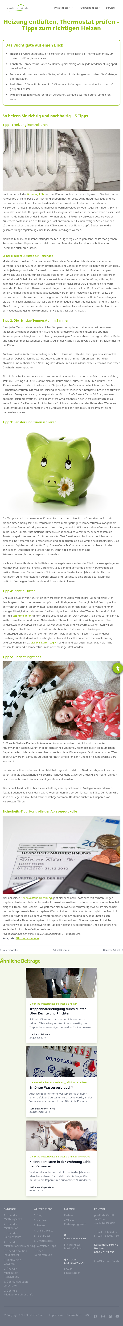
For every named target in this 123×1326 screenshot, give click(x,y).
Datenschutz (74, 1315)
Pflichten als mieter (27, 938)
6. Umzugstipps (43, 1241)
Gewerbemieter (89, 7)
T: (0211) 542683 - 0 (105, 1232)
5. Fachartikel (42, 1235)
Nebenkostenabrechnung (36, 898)
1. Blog (38, 1215)
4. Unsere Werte (43, 1230)
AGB (87, 1315)
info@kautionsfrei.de (106, 1261)
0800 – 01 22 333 (104, 1252)
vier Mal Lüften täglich (44, 642)
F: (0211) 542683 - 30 (106, 1235)
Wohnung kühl (36, 194)
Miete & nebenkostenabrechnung (47, 1082)
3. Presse (39, 1225)
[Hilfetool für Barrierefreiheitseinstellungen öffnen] (117, 668)
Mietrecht (34, 1003)
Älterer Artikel (9, 949)
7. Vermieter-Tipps (45, 1246)
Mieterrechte (48, 1003)
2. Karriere (40, 1220)
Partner (68, 1215)
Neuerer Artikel (113, 949)
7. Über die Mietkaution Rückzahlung (11, 1272)
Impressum (56, 1315)
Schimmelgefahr (22, 615)
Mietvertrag (84, 1156)
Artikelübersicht (61, 949)
